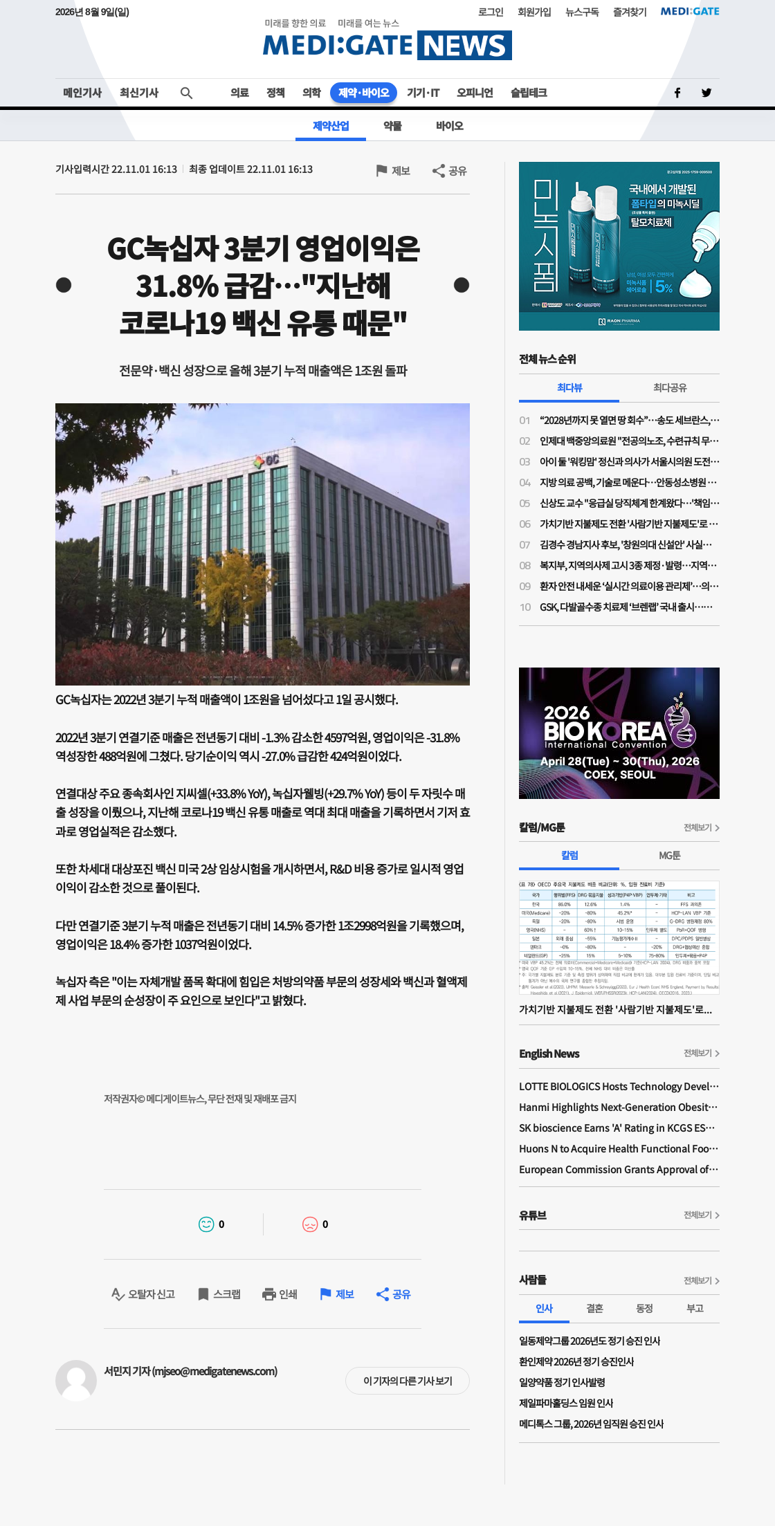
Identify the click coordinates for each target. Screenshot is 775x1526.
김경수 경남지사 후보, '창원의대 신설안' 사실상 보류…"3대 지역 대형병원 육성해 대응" (630, 544)
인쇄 (288, 1294)
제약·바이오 (363, 92)
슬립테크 (529, 92)
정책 (275, 92)
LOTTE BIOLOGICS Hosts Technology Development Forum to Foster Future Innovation (619, 1086)
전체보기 (697, 827)
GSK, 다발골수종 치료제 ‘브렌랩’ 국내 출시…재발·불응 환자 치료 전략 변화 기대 (630, 607)
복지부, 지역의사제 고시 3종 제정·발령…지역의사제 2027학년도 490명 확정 (630, 565)
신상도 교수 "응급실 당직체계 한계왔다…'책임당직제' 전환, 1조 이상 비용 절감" (630, 503)
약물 (392, 125)
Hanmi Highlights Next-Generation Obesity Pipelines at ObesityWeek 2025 (619, 1107)
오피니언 (475, 92)
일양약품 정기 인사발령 (562, 1382)
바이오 (449, 125)
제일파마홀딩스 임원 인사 (566, 1403)
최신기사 (139, 92)
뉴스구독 (582, 12)
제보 (401, 170)
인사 (544, 1308)
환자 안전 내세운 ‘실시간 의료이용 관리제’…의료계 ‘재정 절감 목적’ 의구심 (630, 586)
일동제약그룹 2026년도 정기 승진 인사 (589, 1341)
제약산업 (331, 125)
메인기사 (82, 92)
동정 (644, 1308)
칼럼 (569, 855)
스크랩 (226, 1294)
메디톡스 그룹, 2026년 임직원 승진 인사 (591, 1424)
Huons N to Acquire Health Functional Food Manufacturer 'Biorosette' (619, 1148)
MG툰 (669, 855)
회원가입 (534, 12)
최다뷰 (569, 387)
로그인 (490, 12)
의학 (311, 92)
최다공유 (669, 387)
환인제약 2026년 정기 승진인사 (576, 1361)
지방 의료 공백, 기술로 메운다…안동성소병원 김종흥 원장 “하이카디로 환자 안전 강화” (630, 482)
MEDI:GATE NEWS (387, 39)
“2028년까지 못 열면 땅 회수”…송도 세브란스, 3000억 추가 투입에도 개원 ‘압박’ (630, 420)
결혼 (594, 1308)
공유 (457, 170)
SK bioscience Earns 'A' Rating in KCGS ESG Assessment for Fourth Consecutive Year (619, 1127)
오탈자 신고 (151, 1294)
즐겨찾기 (629, 12)
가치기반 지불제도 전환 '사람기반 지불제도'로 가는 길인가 (630, 524)
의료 (239, 92)
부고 (694, 1308)
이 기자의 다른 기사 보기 (407, 1381)
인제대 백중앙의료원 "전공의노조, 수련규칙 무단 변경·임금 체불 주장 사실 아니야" (630, 441)
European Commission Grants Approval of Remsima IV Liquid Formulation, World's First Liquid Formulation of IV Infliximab (619, 1169)
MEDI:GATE (690, 11)
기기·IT (423, 92)
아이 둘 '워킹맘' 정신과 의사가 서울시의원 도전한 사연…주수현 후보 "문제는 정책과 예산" (630, 461)
